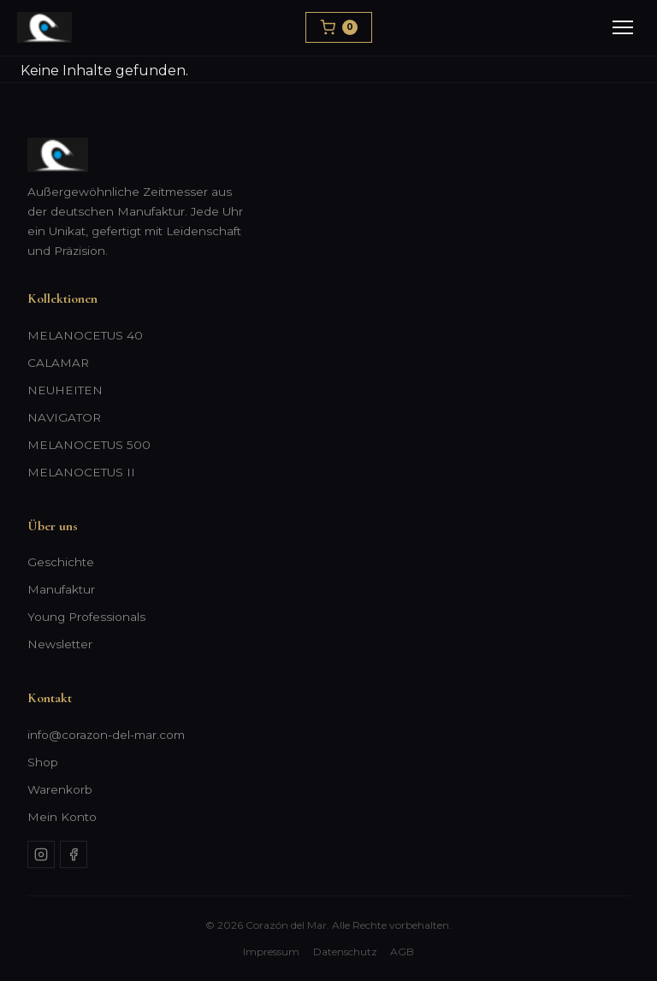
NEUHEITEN (65, 390)
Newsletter (59, 644)
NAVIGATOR (64, 417)
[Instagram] (41, 854)
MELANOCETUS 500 (89, 445)
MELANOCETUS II (81, 472)
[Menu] (623, 27)
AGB (402, 951)
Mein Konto (62, 817)
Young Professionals (86, 616)
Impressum (271, 951)
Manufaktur (61, 589)
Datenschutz (345, 951)
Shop (42, 762)
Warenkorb (59, 789)
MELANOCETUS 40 (85, 335)
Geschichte (60, 562)
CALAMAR (58, 362)
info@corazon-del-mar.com (106, 735)
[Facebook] (73, 854)
